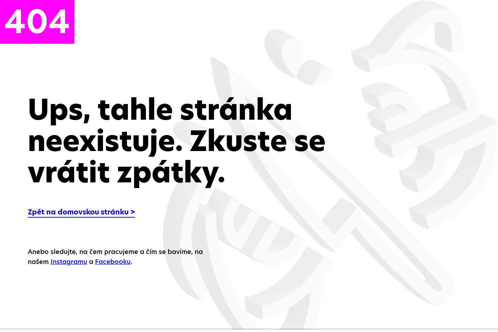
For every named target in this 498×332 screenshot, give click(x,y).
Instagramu (69, 261)
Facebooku (113, 261)
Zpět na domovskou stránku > (81, 212)
